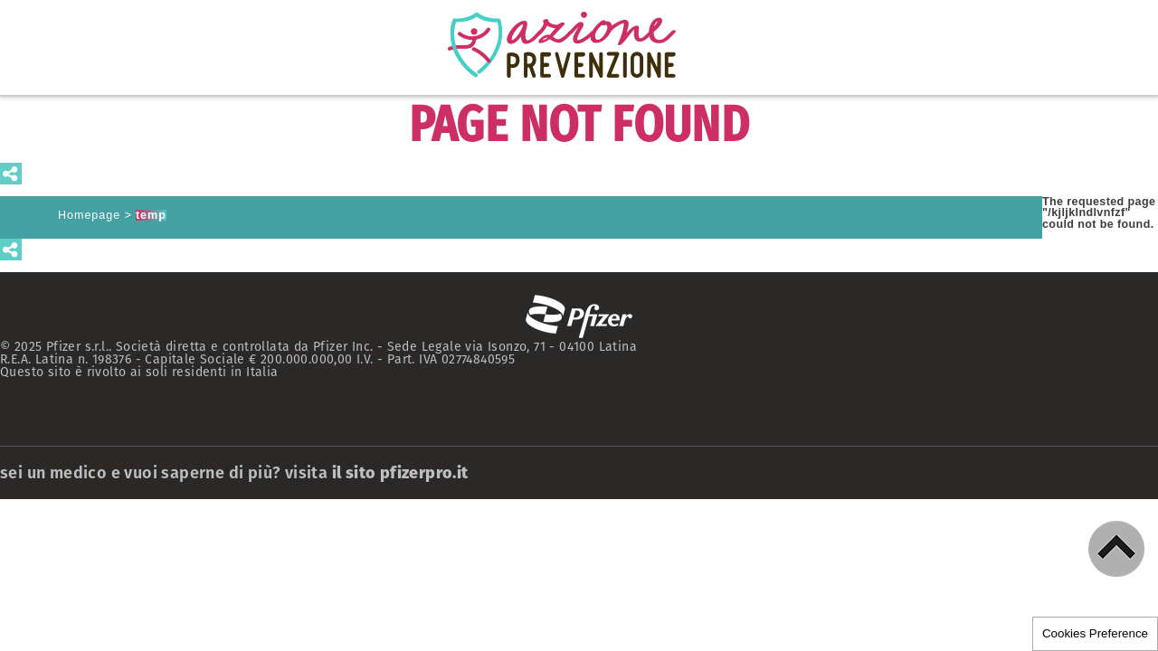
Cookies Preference (1095, 633)
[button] (1116, 549)
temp (151, 216)
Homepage (89, 216)
